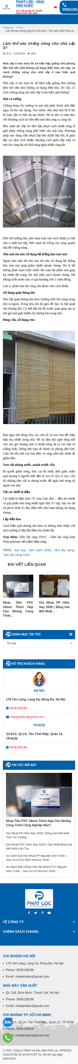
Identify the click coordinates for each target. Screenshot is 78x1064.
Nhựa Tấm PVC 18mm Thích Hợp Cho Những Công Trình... (18, 609)
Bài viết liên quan (27, 564)
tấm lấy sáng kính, (17, 554)
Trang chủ (8, 27)
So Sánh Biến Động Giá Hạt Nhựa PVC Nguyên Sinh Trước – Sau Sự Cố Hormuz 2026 (36, 868)
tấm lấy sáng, (65, 550)
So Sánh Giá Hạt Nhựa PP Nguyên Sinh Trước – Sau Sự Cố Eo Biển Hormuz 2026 (37, 857)
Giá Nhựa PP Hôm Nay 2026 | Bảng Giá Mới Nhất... (54, 607)
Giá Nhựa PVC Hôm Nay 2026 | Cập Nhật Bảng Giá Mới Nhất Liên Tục (39, 846)
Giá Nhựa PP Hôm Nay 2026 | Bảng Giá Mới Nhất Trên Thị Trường (37, 835)
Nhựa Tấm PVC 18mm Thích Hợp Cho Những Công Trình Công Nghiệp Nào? (38, 823)
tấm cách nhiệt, (40, 550)
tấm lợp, (20, 550)
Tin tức (19, 27)
